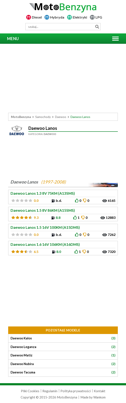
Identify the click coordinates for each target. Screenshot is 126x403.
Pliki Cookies (30, 391)
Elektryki (80, 17)
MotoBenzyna (21, 117)
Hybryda (57, 17)
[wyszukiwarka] (63, 26)
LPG (98, 17)
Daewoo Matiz (63, 355)
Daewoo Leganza (63, 346)
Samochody (43, 117)
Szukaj (97, 26)
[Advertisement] (63, 78)
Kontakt (99, 391)
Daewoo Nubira (63, 363)
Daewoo (60, 117)
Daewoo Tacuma (63, 372)
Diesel (37, 17)
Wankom (99, 397)
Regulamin (49, 391)
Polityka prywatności (75, 391)
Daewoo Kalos (63, 338)
